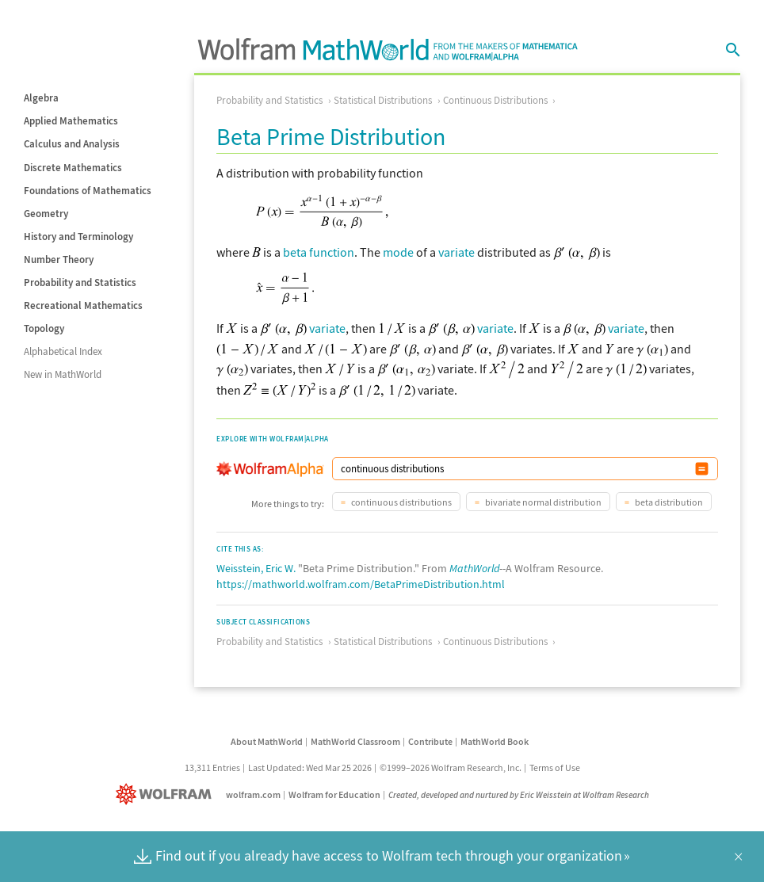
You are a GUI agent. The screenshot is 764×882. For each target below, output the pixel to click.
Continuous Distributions (495, 100)
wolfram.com (253, 794)
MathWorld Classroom (355, 741)
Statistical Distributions (383, 100)
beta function (318, 252)
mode (398, 252)
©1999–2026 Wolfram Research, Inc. (450, 767)
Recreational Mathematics (83, 305)
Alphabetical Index (63, 351)
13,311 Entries (212, 767)
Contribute (430, 741)
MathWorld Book (494, 741)
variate (456, 252)
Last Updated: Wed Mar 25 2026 (310, 767)
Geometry (46, 213)
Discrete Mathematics (73, 167)
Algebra (41, 98)
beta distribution (668, 502)
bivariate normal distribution (542, 502)
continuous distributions (401, 502)
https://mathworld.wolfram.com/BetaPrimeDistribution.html (360, 584)
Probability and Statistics (80, 282)
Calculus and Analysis (72, 144)
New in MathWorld (62, 374)
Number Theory (59, 259)
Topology (44, 328)
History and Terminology (78, 236)
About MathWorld (267, 741)
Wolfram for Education (334, 794)
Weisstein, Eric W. (256, 568)
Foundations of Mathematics (87, 190)
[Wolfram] (167, 794)
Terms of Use (554, 767)
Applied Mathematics (71, 121)
